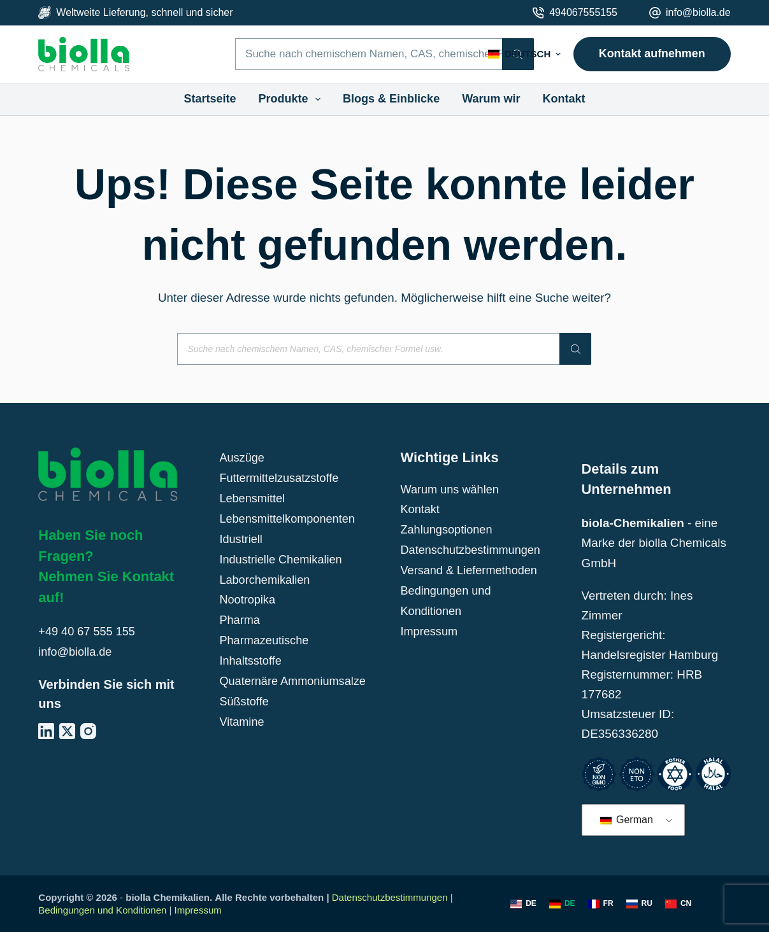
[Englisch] (523, 904)
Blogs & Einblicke (391, 98)
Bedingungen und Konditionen (102, 910)
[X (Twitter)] (67, 730)
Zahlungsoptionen (448, 528)
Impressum (429, 627)
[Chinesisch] (678, 904)
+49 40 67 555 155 (88, 631)
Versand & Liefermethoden (471, 568)
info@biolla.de (698, 12)
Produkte (292, 99)
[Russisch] (639, 904)
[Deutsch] (562, 904)
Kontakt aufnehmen (652, 53)
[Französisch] (601, 904)
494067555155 (583, 12)
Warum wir (491, 98)
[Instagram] (88, 730)
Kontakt (564, 98)
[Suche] (575, 349)
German (626, 819)
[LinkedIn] (46, 730)
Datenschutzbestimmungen (472, 548)
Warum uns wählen (451, 489)
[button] (524, 54)
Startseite (209, 98)
